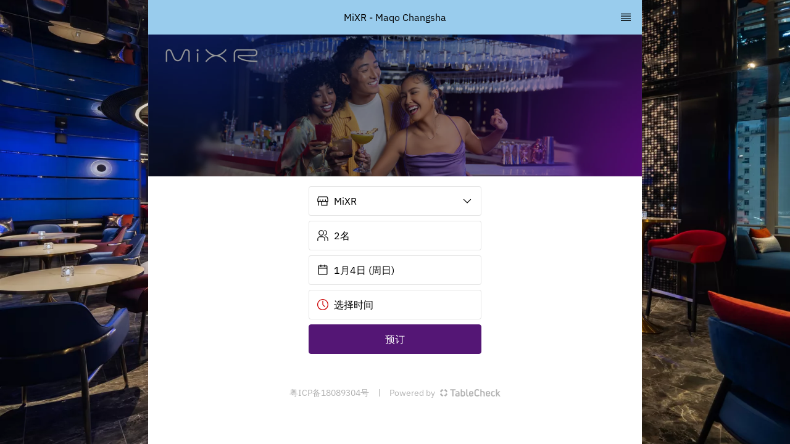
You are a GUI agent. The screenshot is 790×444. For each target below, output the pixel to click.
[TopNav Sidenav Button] (626, 17)
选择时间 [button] (345, 304)
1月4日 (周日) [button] (355, 270)
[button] (395, 201)
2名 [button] (333, 235)
